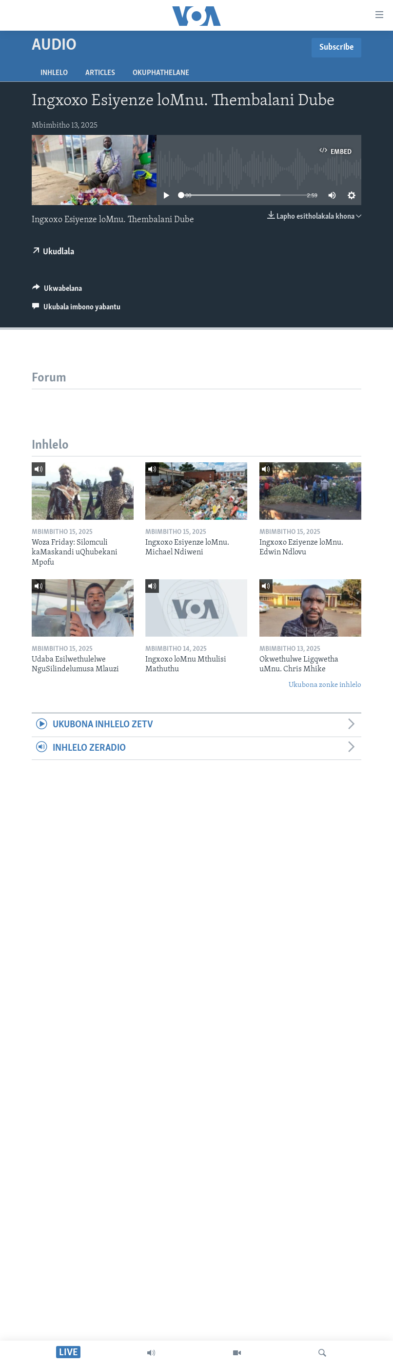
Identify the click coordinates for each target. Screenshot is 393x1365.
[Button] (57, 291)
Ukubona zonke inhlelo (325, 685)
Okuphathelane (161, 73)
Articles (100, 73)
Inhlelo (54, 73)
